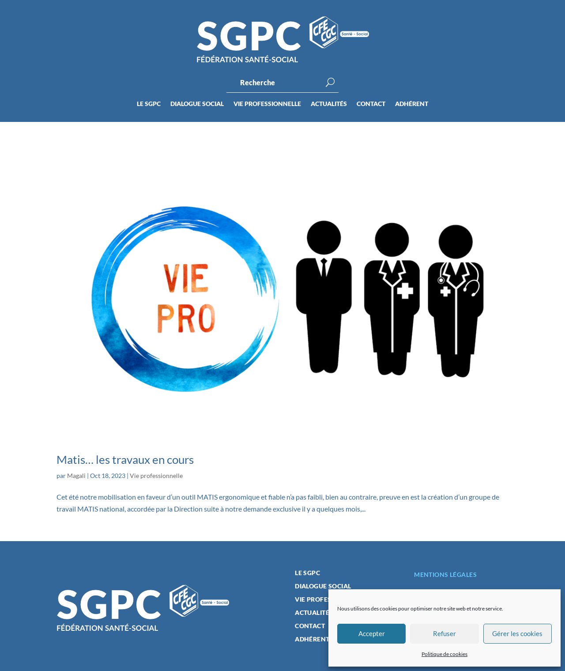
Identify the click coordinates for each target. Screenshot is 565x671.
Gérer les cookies (517, 633)
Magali (76, 475)
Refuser (444, 633)
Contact (371, 104)
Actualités (329, 104)
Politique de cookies (444, 654)
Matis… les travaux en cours (125, 459)
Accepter (371, 633)
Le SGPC (149, 104)
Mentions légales (445, 574)
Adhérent (411, 104)
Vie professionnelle (267, 104)
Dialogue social (197, 104)
